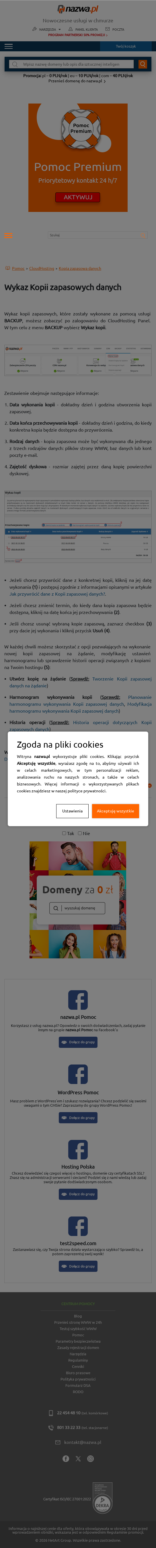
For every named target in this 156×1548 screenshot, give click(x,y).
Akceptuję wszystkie (115, 811)
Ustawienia (72, 811)
